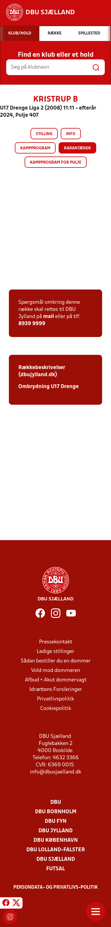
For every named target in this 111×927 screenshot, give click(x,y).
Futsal (55, 868)
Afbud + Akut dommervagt (55, 680)
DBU (55, 802)
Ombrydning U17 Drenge (48, 386)
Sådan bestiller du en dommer (56, 661)
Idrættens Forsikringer (55, 689)
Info (70, 134)
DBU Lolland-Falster (55, 849)
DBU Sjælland (55, 859)
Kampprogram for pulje (55, 162)
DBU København (55, 840)
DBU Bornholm (55, 811)
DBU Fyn (56, 821)
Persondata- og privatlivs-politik (55, 887)
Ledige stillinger (55, 651)
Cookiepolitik (55, 708)
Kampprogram (35, 148)
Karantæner (77, 148)
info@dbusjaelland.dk (55, 772)
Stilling (44, 134)
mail (48, 316)
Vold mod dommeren (55, 670)
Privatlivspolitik (55, 699)
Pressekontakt (55, 642)
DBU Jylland (55, 830)
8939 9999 (31, 323)
